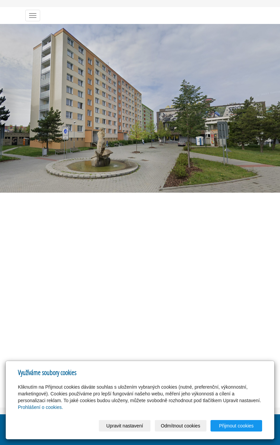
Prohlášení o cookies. (40, 407)
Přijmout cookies (236, 425)
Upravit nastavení (124, 425)
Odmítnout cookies (180, 425)
